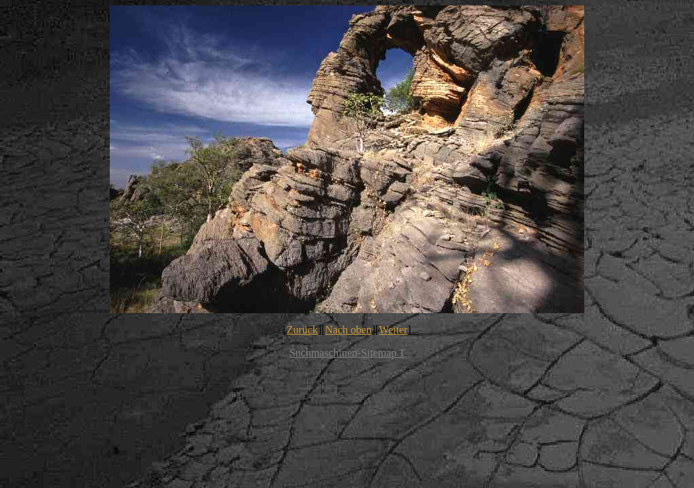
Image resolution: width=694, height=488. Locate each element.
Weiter (393, 330)
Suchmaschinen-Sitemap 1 (347, 353)
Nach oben (348, 330)
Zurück (302, 330)
